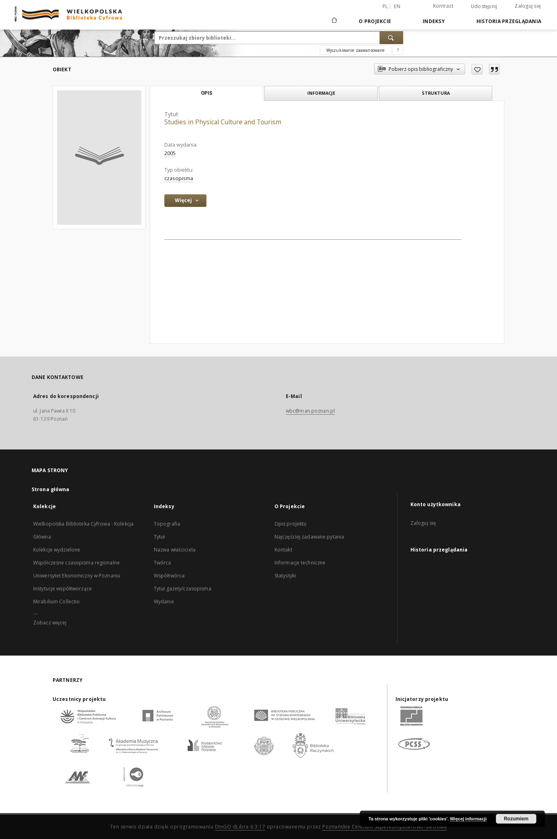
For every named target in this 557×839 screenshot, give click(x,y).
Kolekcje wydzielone (56, 549)
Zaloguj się (527, 5)
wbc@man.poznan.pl (310, 410)
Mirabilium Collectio (56, 601)
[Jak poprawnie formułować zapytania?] (398, 50)
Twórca (162, 562)
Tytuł (159, 536)
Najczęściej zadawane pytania (309, 536)
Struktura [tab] (436, 93)
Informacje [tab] (321, 93)
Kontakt (283, 549)
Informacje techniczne (300, 562)
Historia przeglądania (508, 21)
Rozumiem (516, 819)
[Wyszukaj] (391, 37)
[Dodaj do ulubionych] (477, 69)
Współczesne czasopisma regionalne (76, 562)
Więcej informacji (468, 818)
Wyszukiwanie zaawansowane (355, 50)
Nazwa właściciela (175, 549)
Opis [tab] (206, 93)
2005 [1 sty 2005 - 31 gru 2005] (170, 153)
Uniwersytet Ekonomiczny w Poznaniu (76, 575)
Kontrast (443, 5)
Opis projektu (290, 523)
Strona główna (51, 489)
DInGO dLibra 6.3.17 (240, 826)
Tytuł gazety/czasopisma (182, 588)
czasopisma (178, 178)
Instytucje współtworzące (62, 588)
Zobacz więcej (50, 622)
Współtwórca (169, 575)
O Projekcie (375, 21)
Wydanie (164, 601)
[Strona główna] (334, 21)
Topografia (167, 523)
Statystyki (285, 575)
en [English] (397, 6)
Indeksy (434, 21)
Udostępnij (484, 6)
